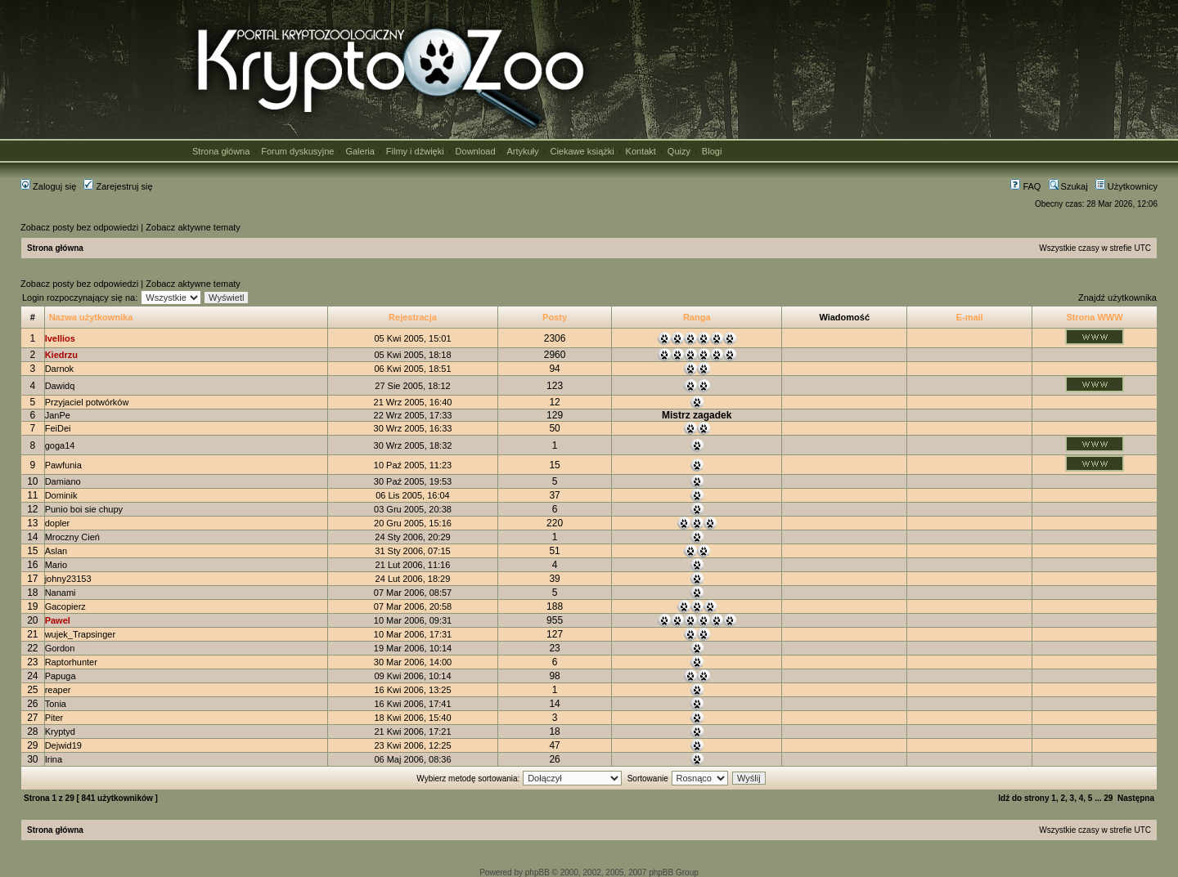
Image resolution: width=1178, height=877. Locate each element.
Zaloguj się (48, 186)
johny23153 (68, 579)
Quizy (679, 151)
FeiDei (58, 428)
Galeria (359, 151)
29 (1108, 798)
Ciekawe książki (582, 151)
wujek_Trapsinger (80, 634)
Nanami (60, 592)
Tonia (55, 704)
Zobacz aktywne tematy (193, 227)
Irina (53, 759)
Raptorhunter (71, 662)
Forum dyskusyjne (297, 151)
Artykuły (522, 151)
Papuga (60, 676)
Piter (54, 718)
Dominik (61, 495)
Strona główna (221, 151)
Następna (1135, 798)
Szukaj (1068, 186)
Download (476, 151)
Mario (56, 565)
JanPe (57, 415)
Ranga (697, 317)
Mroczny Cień (72, 537)
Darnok (59, 369)
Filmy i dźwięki (415, 151)
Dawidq (60, 386)
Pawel (57, 620)
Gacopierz (65, 606)
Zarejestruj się (117, 186)
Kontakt (641, 151)
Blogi (712, 151)
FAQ (1025, 186)
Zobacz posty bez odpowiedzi (79, 227)
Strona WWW (1095, 317)
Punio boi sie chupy (84, 509)
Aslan (56, 551)
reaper (58, 690)
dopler (57, 523)
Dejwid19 (63, 745)
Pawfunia (63, 465)
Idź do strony (1023, 798)
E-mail (969, 317)
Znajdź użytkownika (1117, 297)
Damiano (63, 481)
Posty (554, 317)
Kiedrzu (61, 355)
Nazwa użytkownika (91, 317)
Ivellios (60, 338)
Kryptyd (60, 731)
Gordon (60, 648)
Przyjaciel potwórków (87, 402)
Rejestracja (413, 317)
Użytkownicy (1126, 186)
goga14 (60, 445)
